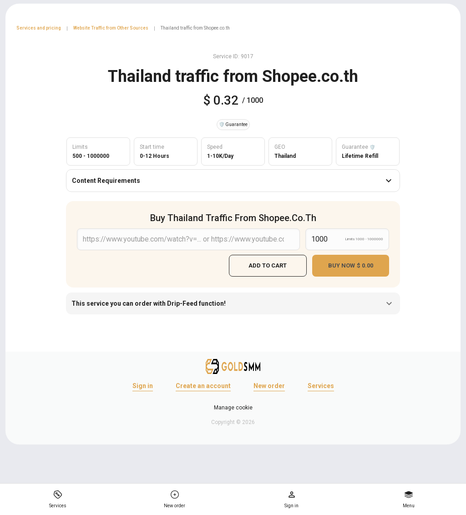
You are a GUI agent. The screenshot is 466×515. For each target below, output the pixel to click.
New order (269, 384)
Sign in (142, 384)
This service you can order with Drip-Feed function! (233, 302)
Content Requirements (233, 180)
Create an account (203, 384)
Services (321, 384)
